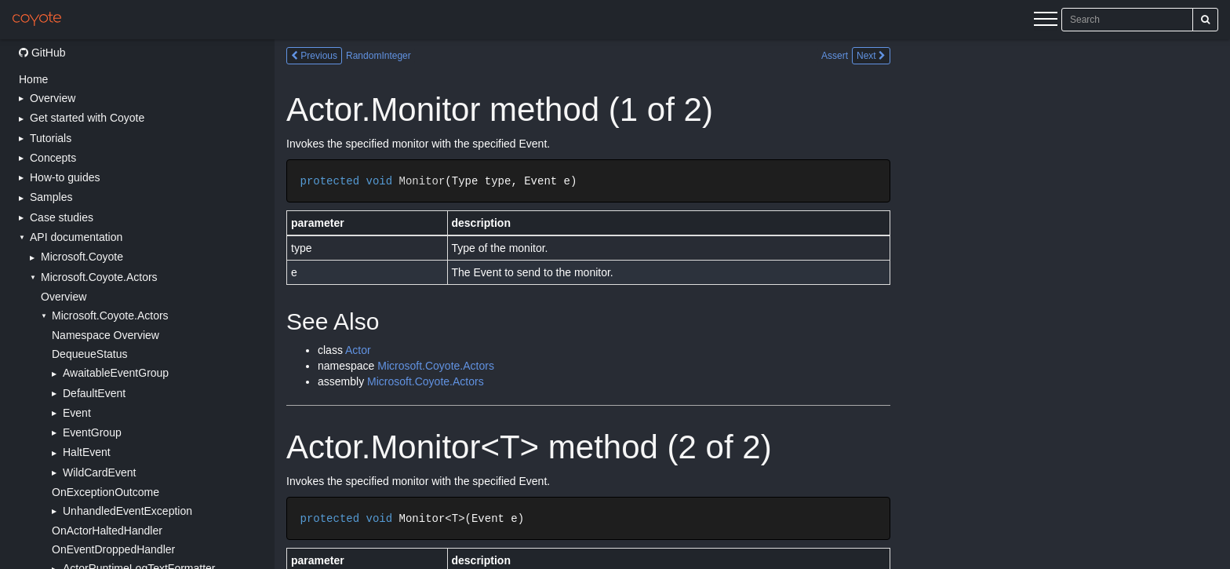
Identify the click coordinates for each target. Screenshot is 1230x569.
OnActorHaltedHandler (107, 530)
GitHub (42, 52)
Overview (63, 296)
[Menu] (1045, 21)
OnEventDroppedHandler (113, 549)
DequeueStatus (90, 354)
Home (33, 79)
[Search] (1205, 19)
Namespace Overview (105, 335)
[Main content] (752, 304)
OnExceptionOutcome (105, 492)
